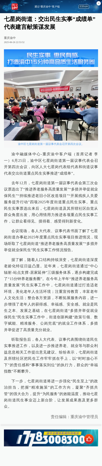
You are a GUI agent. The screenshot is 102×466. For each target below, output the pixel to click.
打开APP (84, 6)
